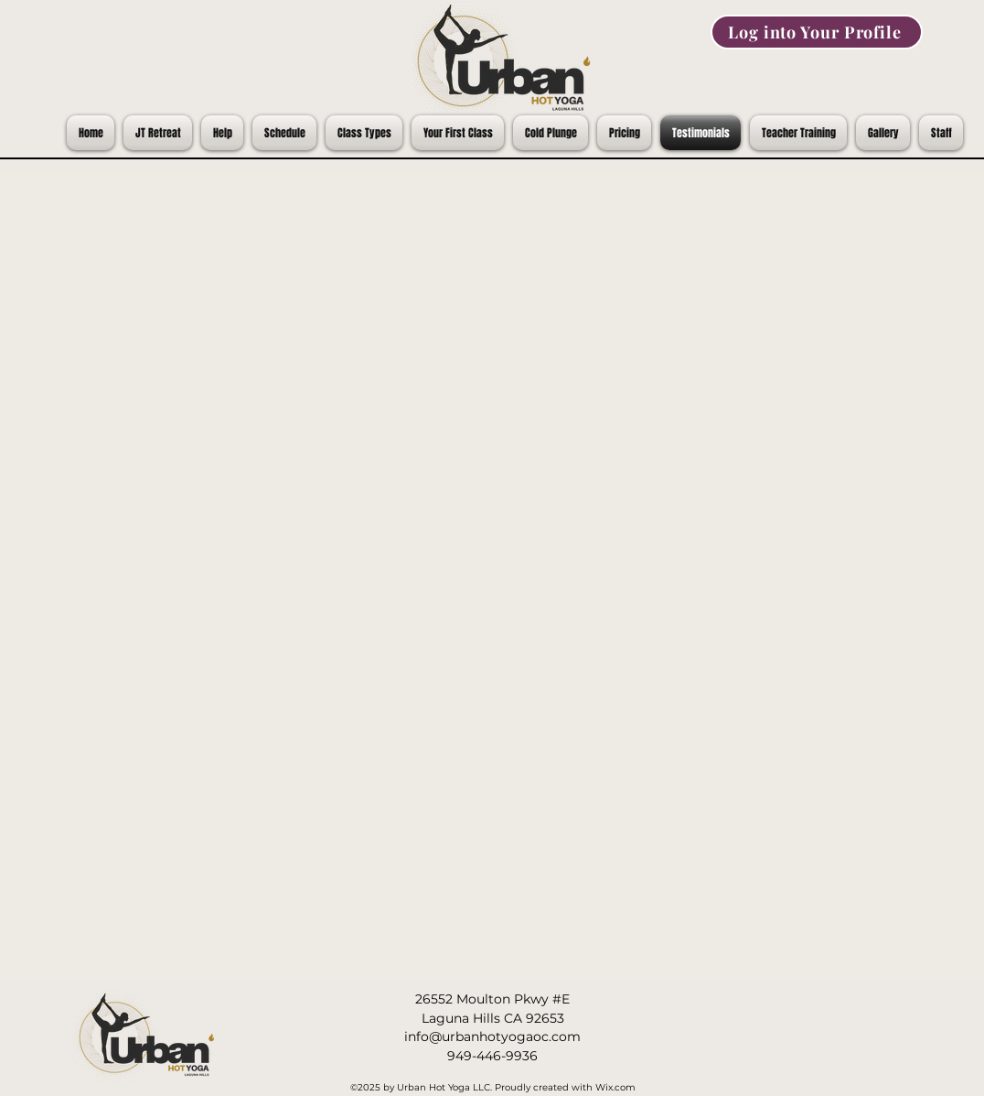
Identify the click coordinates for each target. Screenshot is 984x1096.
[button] (882, 132)
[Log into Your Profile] (817, 32)
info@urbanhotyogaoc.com (492, 1036)
